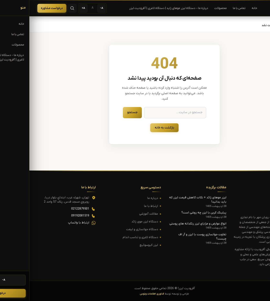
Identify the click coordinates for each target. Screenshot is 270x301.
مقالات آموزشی (119, 214)
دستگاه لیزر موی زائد (115, 222)
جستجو (103, 112)
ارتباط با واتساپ (49, 223)
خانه (225, 8)
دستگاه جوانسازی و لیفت (113, 230)
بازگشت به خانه (135, 128)
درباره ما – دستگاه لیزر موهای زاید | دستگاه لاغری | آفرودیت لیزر (139, 8)
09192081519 (51, 216)
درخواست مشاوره (22, 8)
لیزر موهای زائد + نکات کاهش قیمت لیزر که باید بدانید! (168, 200)
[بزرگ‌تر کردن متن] (54, 8)
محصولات (191, 8)
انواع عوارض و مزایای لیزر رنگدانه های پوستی (168, 224)
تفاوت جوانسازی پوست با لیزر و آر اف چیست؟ (173, 237)
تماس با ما (209, 8)
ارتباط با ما (121, 206)
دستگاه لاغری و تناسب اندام (111, 237)
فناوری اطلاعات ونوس (122, 294)
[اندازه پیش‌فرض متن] (63, 8)
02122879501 (51, 209)
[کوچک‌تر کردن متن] (72, 8)
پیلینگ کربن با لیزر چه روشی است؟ (174, 213)
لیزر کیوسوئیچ (119, 245)
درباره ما (123, 198)
